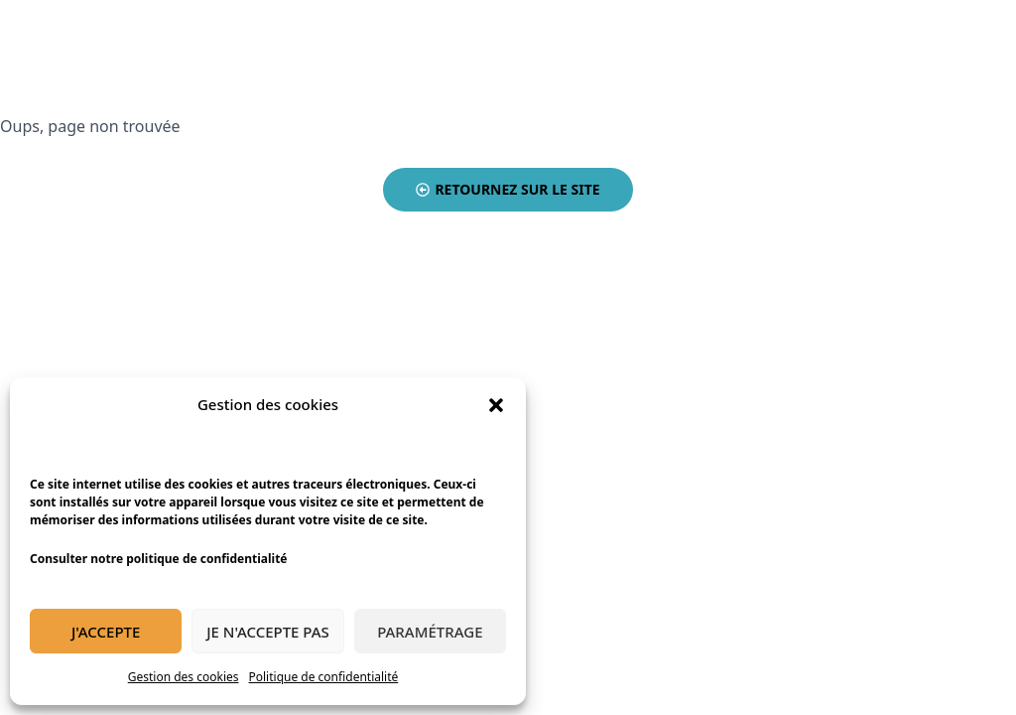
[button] (496, 405)
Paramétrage (429, 632)
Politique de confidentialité (324, 676)
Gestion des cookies (183, 676)
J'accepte (105, 632)
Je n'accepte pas (267, 632)
